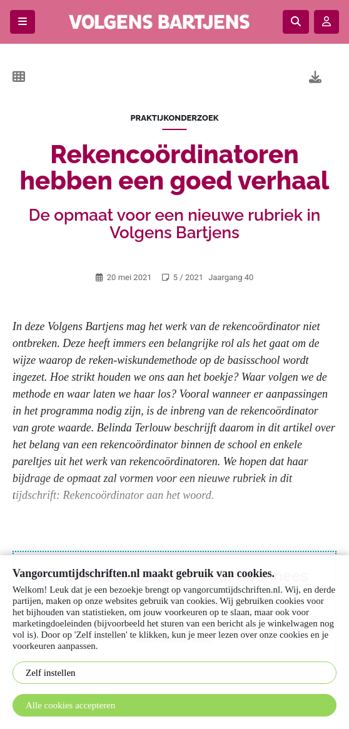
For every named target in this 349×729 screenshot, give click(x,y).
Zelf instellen (51, 673)
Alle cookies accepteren (70, 705)
